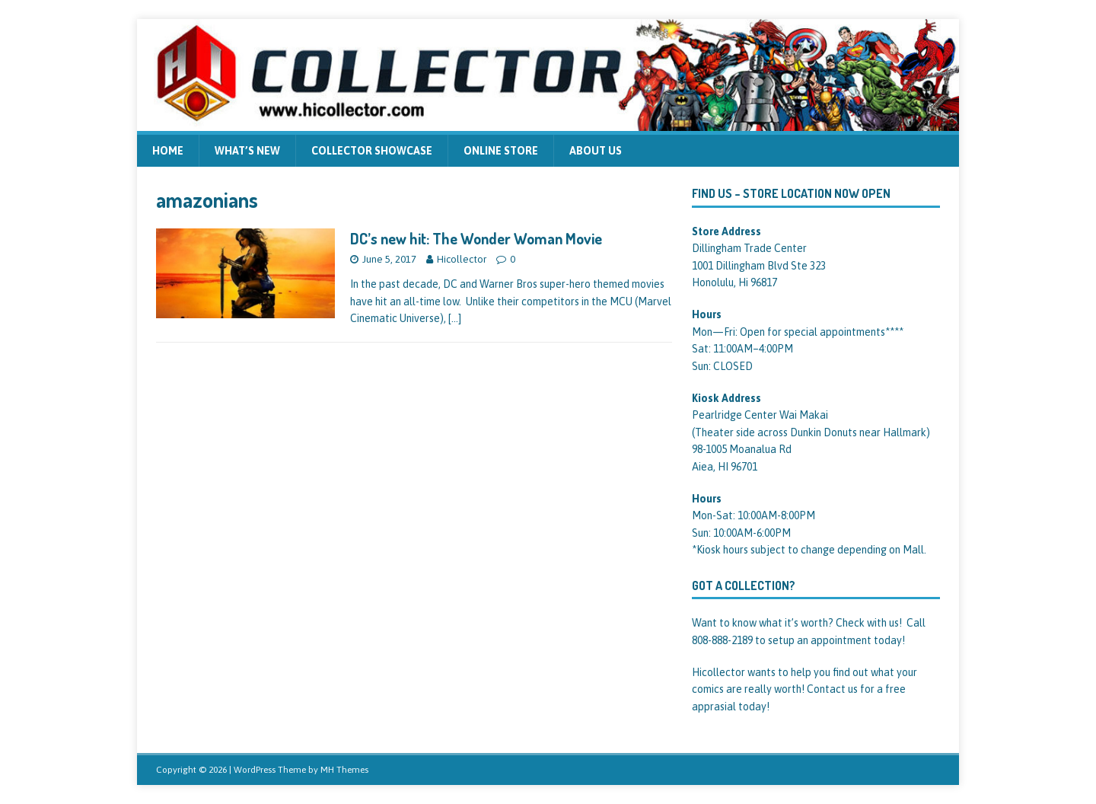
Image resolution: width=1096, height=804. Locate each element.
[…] (454, 318)
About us (595, 151)
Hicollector (461, 259)
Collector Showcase (371, 151)
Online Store (501, 151)
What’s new (247, 151)
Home (167, 151)
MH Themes (344, 769)
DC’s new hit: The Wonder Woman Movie (476, 238)
